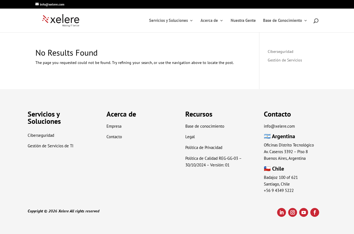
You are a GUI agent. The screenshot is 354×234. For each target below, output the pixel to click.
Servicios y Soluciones (168, 21)
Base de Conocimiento (282, 21)
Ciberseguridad (280, 51)
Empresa (113, 126)
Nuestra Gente (243, 21)
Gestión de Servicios (285, 60)
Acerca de (209, 21)
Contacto (114, 136)
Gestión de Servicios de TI (50, 145)
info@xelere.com (279, 126)
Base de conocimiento (204, 126)
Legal (190, 136)
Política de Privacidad (203, 147)
